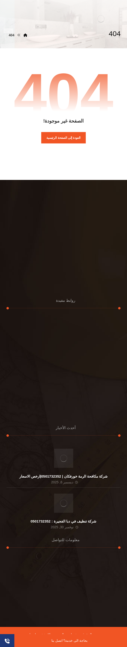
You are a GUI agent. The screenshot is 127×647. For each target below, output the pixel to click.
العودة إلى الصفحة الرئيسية (63, 137)
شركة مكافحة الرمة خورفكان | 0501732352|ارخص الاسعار (63, 476)
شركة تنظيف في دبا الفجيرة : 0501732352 (63, 521)
